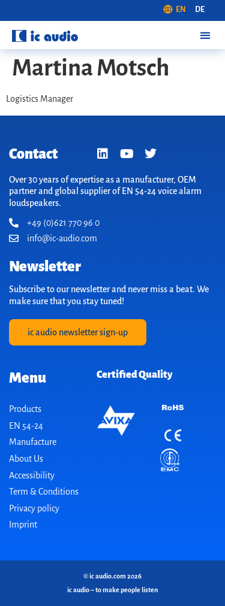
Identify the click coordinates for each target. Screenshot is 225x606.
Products (25, 409)
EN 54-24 (26, 426)
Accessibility (32, 475)
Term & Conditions (44, 491)
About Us (26, 458)
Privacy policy (34, 508)
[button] (205, 35)
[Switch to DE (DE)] (200, 10)
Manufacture (32, 442)
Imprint (23, 524)
